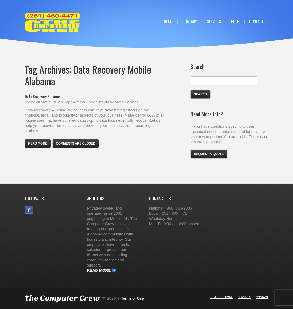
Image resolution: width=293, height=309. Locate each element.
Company (189, 21)
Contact (256, 21)
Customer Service (84, 102)
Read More (99, 270)
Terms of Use (132, 298)
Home (168, 21)
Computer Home (221, 297)
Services (214, 21)
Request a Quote (209, 154)
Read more (37, 143)
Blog (235, 21)
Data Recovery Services (42, 96)
